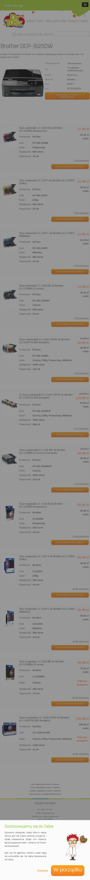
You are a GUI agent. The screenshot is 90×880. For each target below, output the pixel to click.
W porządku (67, 870)
